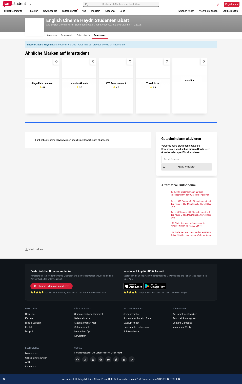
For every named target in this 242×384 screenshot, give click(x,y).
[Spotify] (93, 359)
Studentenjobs (131, 314)
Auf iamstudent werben (185, 314)
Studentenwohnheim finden (138, 318)
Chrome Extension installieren (51, 286)
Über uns (29, 314)
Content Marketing (182, 322)
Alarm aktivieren (179, 167)
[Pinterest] (101, 359)
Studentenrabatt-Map (85, 322)
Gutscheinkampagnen (184, 318)
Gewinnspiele (50, 11)
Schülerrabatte (230, 11)
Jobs (122, 11)
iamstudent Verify (182, 327)
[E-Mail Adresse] (186, 159)
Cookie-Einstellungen (36, 357)
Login (217, 4)
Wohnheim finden (208, 11)
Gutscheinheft (70, 10)
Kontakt (29, 327)
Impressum (31, 366)
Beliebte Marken (82, 318)
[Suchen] (86, 4)
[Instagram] (85, 359)
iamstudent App (82, 331)
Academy (110, 11)
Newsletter (80, 336)
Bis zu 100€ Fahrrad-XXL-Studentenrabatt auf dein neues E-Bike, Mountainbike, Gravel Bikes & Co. (191, 204)
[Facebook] (77, 359)
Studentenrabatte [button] (14, 11)
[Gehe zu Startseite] (14, 4)
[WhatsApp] (132, 359)
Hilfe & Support (33, 322)
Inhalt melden (34, 249)
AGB (27, 362)
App (84, 11)
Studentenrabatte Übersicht (88, 314)
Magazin (95, 11)
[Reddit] (124, 359)
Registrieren (231, 4)
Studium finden (186, 11)
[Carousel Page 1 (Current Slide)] (121, 123)
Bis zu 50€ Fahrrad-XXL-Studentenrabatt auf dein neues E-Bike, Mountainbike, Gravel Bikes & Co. (191, 215)
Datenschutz (31, 353)
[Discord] (108, 359)
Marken (34, 11)
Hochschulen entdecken (136, 327)
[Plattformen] (30, 4)
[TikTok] (116, 359)
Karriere (29, 318)
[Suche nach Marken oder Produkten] (121, 4)
